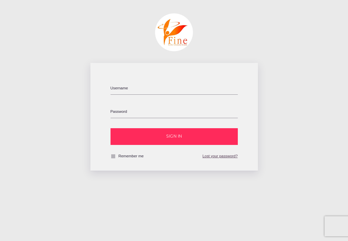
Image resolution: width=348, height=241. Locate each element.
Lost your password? (220, 156)
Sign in (174, 136)
